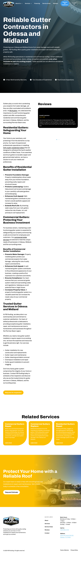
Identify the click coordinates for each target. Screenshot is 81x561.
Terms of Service (64, 550)
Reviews (55, 3)
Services (47, 523)
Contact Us (74, 3)
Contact (47, 533)
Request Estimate (11, 492)
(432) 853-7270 (64, 529)
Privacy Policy (74, 550)
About (46, 520)
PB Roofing (13, 111)
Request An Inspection (65, 3)
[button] (19, 3)
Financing (37, 3)
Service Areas (46, 3)
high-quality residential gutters (13, 148)
